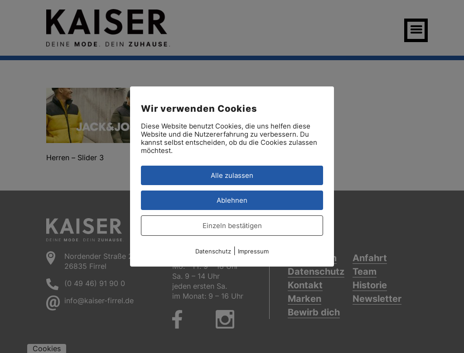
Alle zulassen (232, 175)
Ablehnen (232, 200)
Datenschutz (213, 251)
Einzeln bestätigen (232, 225)
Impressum (253, 251)
